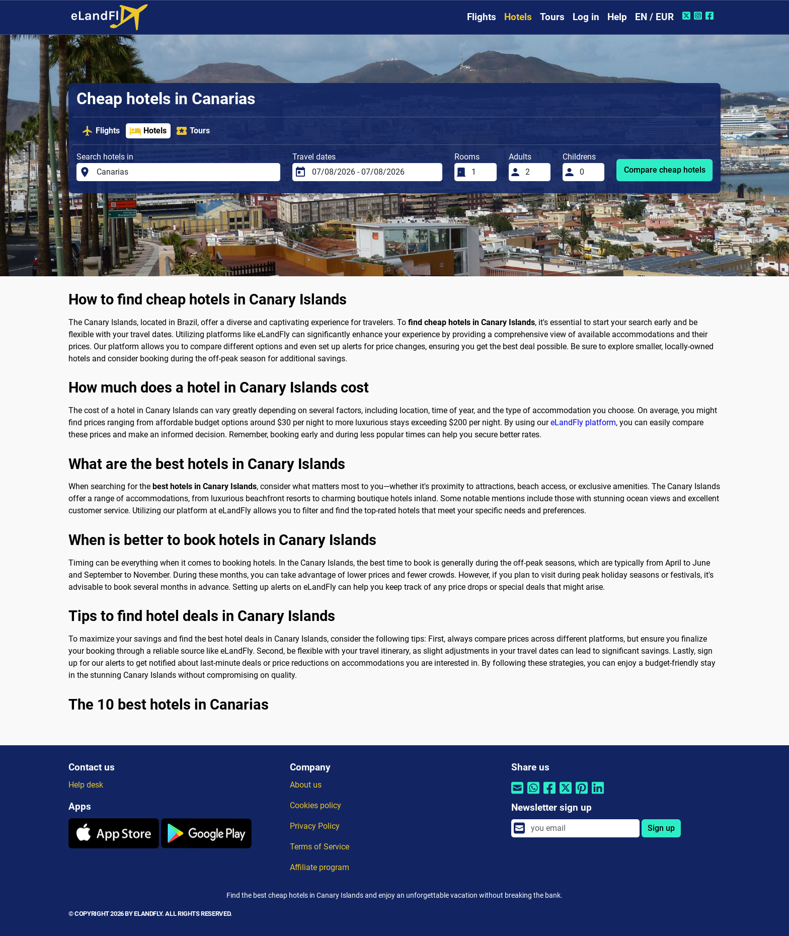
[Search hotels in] (186, 172)
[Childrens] (589, 172)
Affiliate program (319, 867)
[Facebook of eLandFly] (711, 15)
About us (306, 785)
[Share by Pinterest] (582, 794)
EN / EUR (654, 17)
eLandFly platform (583, 422)
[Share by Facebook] (549, 794)
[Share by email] (517, 794)
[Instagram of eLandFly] (699, 15)
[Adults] (534, 172)
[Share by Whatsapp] (533, 794)
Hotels (518, 17)
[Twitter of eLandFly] (687, 15)
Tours (552, 17)
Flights (481, 17)
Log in (586, 17)
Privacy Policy (315, 826)
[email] (582, 828)
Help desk (85, 785)
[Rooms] (481, 172)
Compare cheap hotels (664, 170)
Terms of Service (319, 846)
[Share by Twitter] (566, 794)
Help (617, 17)
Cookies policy (315, 805)
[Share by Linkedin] (598, 794)
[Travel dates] (374, 172)
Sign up (661, 828)
